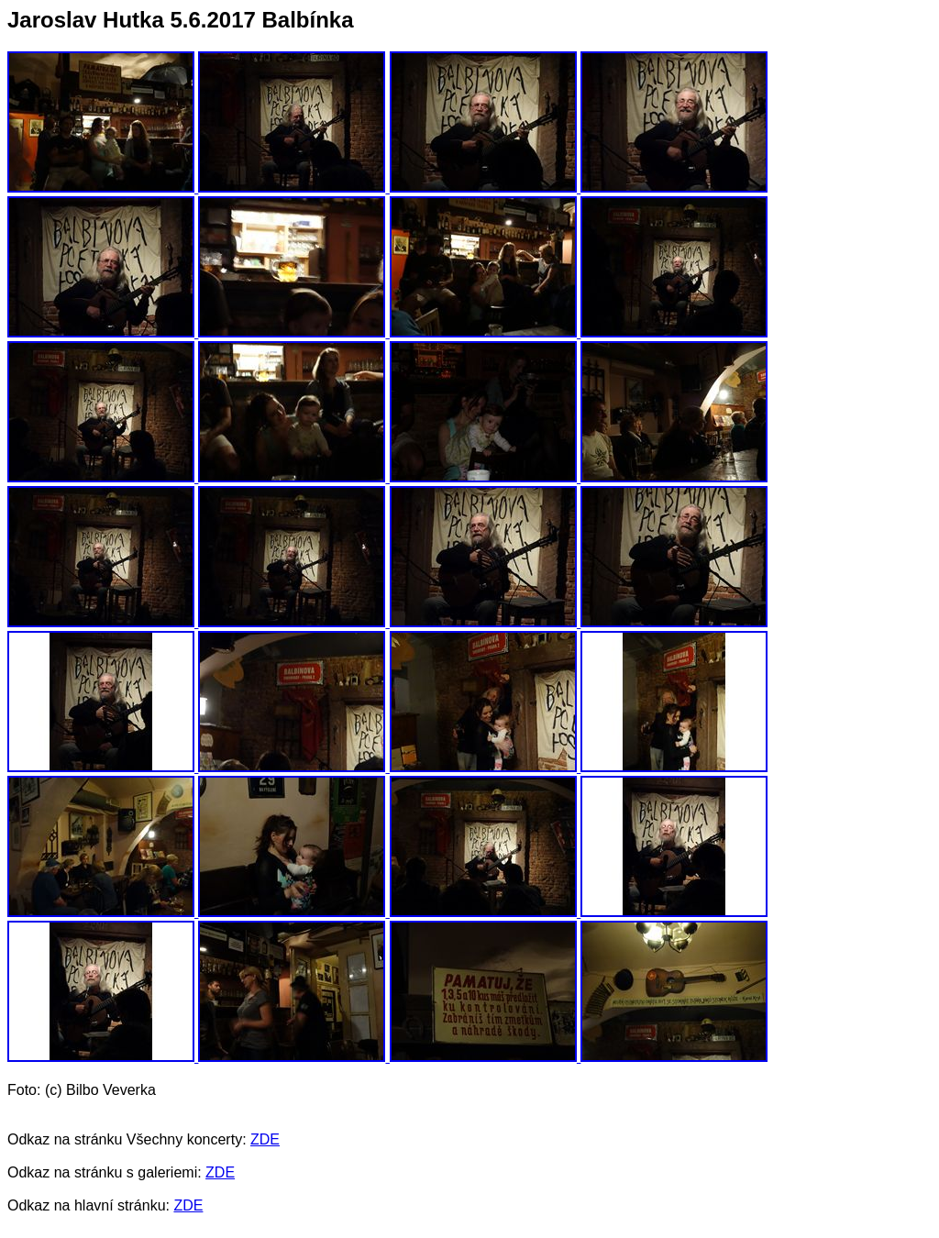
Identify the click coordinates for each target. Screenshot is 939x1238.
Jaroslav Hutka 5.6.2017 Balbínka (180, 19)
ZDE (265, 1139)
